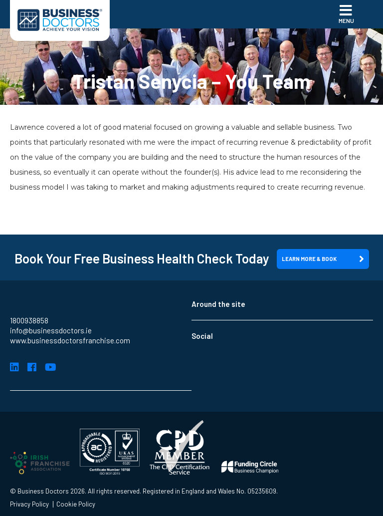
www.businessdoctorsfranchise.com (70, 340)
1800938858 (29, 320)
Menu (346, 13)
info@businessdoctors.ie (51, 330)
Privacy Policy (29, 504)
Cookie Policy (75, 504)
